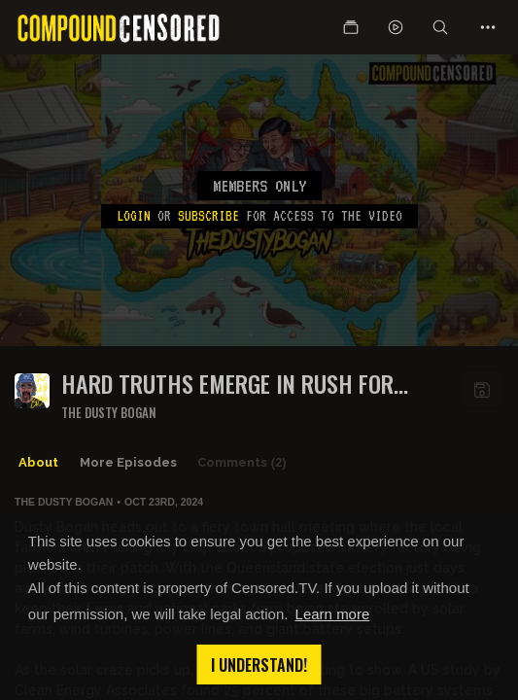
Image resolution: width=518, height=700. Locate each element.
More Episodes (128, 462)
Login (134, 216)
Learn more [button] (332, 614)
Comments (242, 462)
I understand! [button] (259, 665)
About (38, 462)
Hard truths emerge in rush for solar (227, 383)
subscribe (208, 216)
